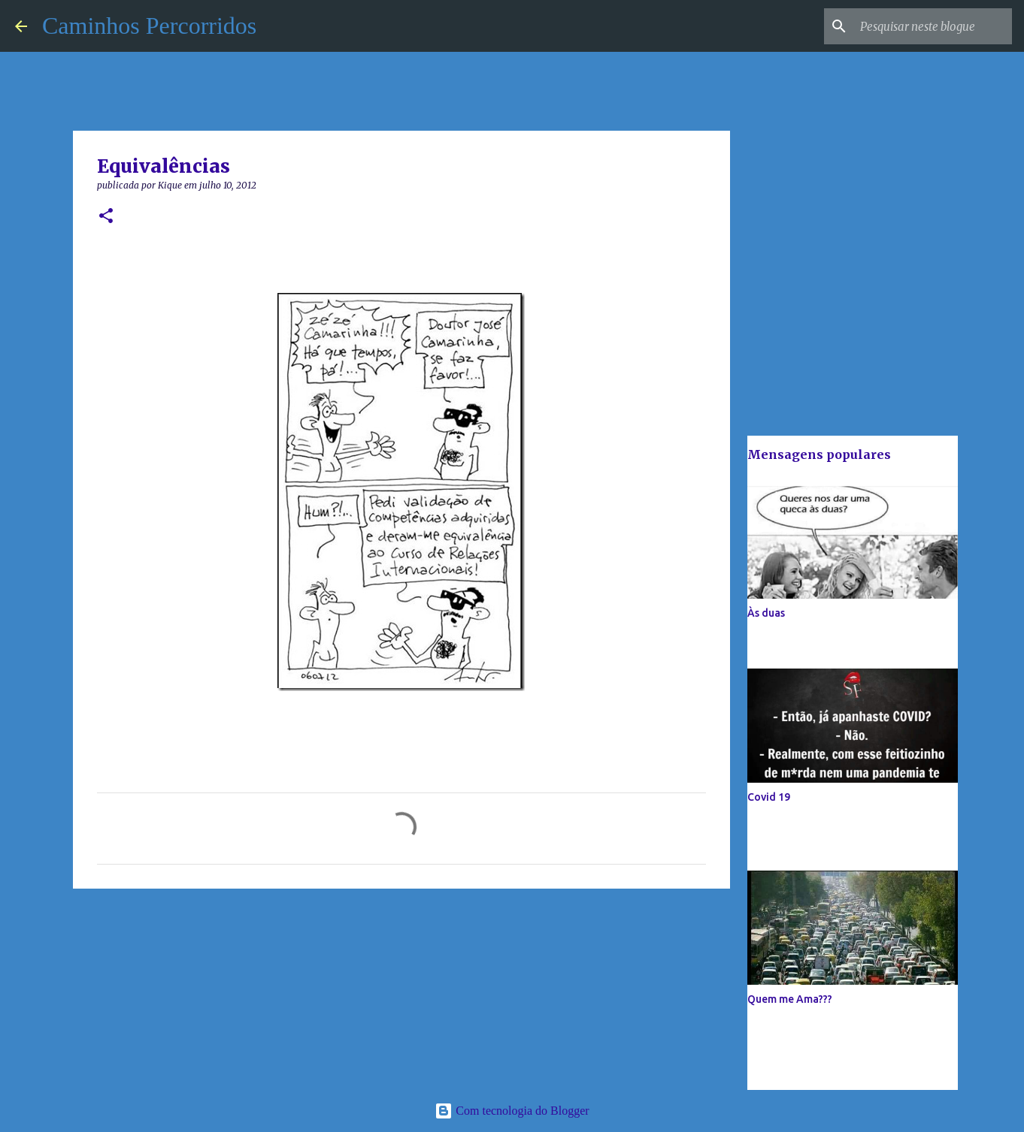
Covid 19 (768, 797)
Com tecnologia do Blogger (512, 1110)
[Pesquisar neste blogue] (933, 26)
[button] (106, 217)
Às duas (766, 613)
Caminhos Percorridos (149, 25)
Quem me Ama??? (789, 999)
